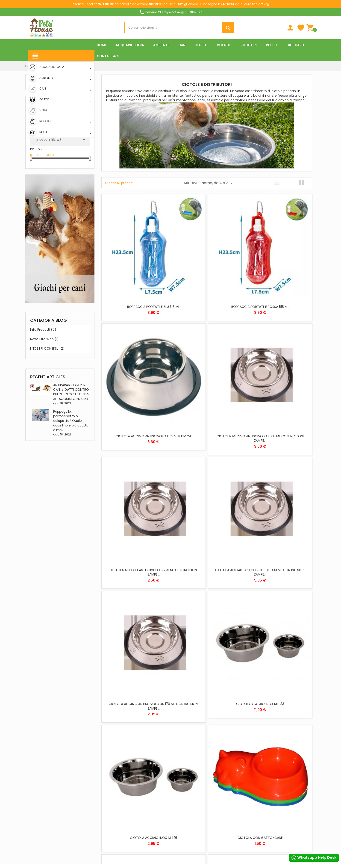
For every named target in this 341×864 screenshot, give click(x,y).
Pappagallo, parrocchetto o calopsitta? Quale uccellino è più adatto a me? (70, 420)
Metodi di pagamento (143, 751)
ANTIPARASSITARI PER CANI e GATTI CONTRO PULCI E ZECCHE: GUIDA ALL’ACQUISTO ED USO (71, 392)
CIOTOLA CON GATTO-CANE (135, 566)
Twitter (43, 833)
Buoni (227, 775)
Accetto (267, 834)
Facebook (31, 833)
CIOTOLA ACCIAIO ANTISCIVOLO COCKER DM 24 (278, 273)
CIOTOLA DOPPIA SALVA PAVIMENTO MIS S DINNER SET (278, 666)
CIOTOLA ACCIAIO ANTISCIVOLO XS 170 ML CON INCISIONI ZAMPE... (135, 470)
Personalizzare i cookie (287, 764)
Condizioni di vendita (189, 819)
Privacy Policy (184, 806)
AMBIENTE (180, 744)
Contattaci (137, 764)
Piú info (258, 764)
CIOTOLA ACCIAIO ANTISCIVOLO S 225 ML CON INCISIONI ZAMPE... (207, 371)
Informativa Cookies (189, 812)
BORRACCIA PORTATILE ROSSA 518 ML (206, 271)
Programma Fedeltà (142, 793)
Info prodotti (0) (43, 329)
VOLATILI (179, 778)
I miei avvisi (231, 781)
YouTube (55, 833)
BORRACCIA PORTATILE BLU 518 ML (135, 271)
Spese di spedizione (141, 738)
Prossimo (224, 694)
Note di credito (234, 761)
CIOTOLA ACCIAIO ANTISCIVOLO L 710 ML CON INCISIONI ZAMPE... (135, 371)
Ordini (227, 754)
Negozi (133, 771)
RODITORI (180, 771)
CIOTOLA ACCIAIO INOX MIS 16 (277, 467)
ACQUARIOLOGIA (185, 738)
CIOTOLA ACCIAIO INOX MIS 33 (207, 467)
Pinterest (67, 833)
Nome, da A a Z (218, 183)
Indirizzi (229, 768)
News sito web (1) (44, 339)
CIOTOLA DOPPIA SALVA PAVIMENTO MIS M (207, 666)
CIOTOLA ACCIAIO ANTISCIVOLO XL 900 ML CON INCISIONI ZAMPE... (278, 371)
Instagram (79, 833)
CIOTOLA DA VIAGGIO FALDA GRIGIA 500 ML (207, 568)
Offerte (133, 812)
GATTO (178, 758)
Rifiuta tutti (173, 834)
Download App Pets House (146, 758)
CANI (177, 751)
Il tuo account (234, 733)
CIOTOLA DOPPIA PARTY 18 (135, 664)
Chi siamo (135, 744)
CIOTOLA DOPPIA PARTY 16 (278, 566)
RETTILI (178, 764)
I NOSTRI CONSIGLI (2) (47, 348)
